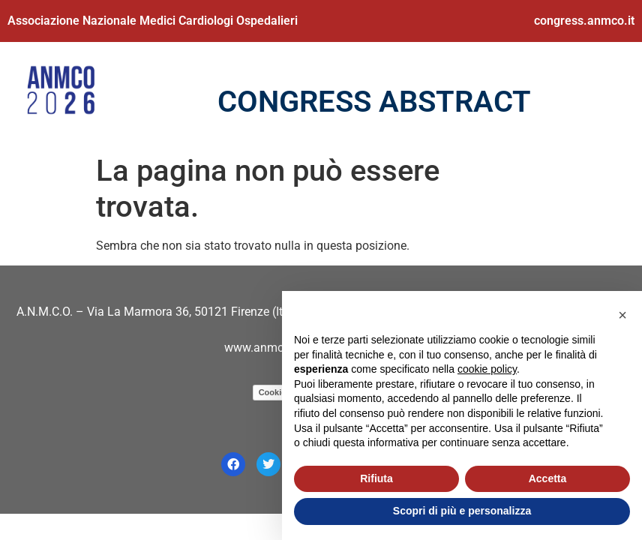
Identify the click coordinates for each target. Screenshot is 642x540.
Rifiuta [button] (376, 478)
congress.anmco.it (584, 21)
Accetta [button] (548, 478)
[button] (622, 315)
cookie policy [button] (487, 369)
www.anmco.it (262, 347)
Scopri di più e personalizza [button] (462, 511)
